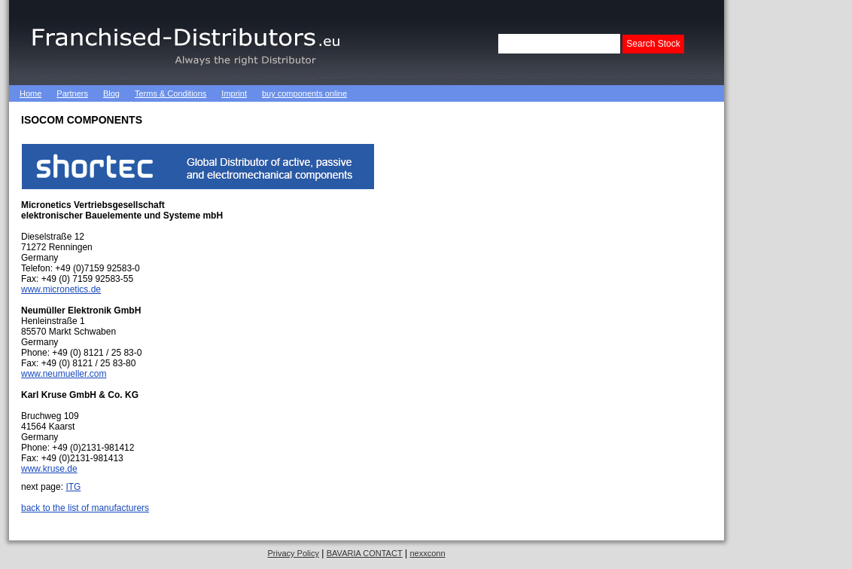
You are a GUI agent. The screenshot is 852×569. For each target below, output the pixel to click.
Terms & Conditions (170, 93)
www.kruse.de (49, 468)
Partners (72, 93)
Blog (111, 93)
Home (30, 93)
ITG (73, 487)
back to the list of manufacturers (85, 508)
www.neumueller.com (63, 374)
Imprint (234, 93)
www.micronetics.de (61, 289)
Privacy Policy (292, 553)
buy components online (304, 93)
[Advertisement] (531, 93)
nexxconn (427, 553)
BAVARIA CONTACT (365, 553)
